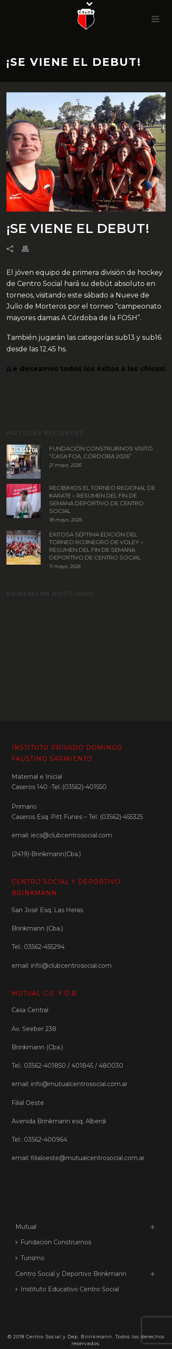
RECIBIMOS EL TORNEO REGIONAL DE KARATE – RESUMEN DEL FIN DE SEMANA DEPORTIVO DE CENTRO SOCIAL (102, 499)
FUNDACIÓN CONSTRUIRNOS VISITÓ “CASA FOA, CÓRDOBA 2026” (101, 452)
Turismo (29, 1258)
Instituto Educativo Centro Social (67, 1289)
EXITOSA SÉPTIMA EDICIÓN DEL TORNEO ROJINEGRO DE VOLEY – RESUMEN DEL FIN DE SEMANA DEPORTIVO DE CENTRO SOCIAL (96, 546)
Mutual (25, 1227)
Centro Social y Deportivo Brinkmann (70, 1274)
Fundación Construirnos (53, 1242)
